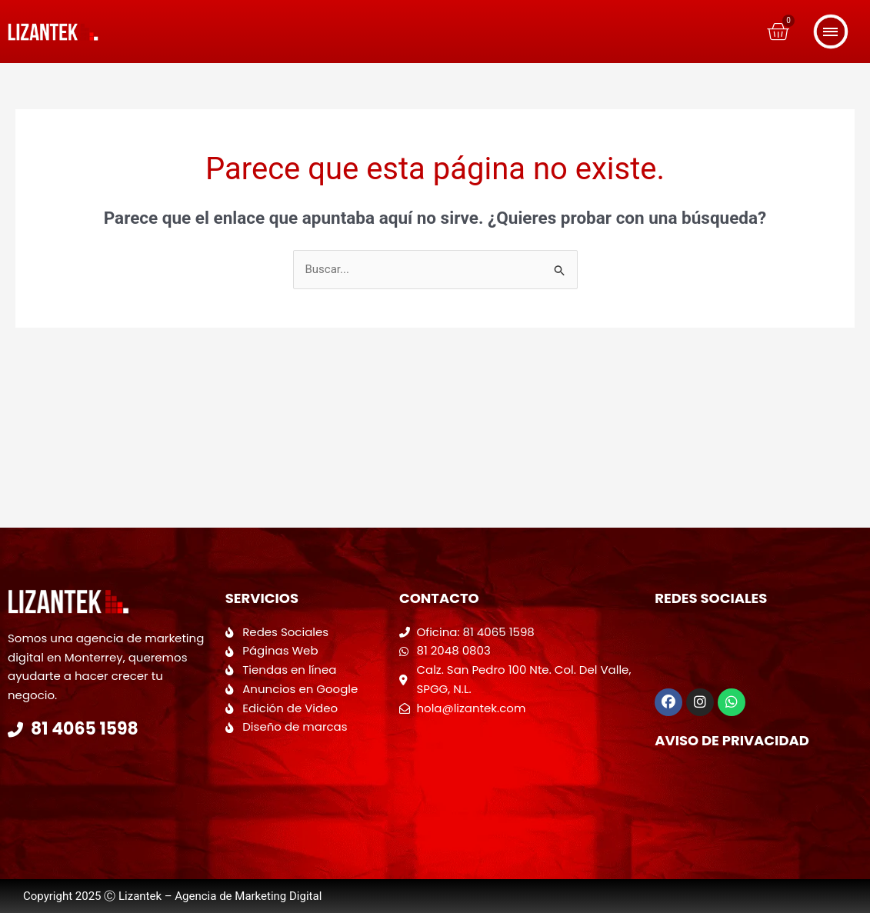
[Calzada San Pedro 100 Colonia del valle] (519, 779)
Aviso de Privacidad (732, 740)
